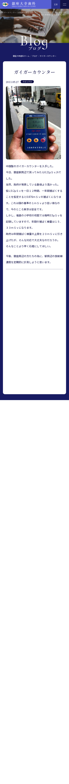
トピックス (27, 81)
